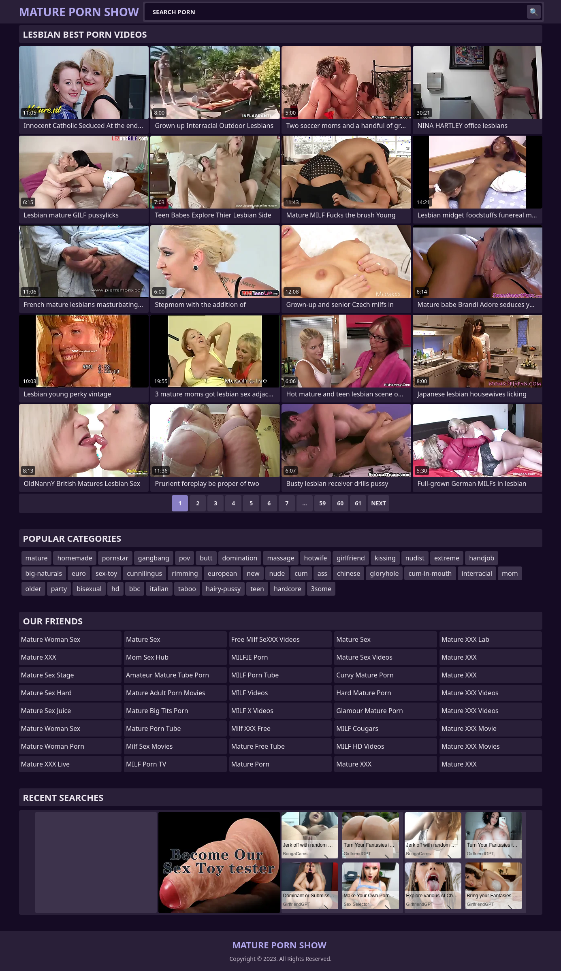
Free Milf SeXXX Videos (265, 639)
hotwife (315, 558)
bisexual (89, 588)
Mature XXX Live (45, 764)
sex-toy (106, 573)
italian (159, 588)
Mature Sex (143, 639)
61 (358, 503)
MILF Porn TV (146, 764)
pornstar (115, 558)
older (33, 588)
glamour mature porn (369, 710)
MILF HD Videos (360, 746)
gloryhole (384, 573)
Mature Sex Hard (46, 692)
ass (322, 573)
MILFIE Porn (249, 657)
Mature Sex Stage (47, 675)
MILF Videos (249, 692)
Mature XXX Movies (471, 746)
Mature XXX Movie (469, 728)
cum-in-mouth (430, 573)
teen (257, 588)
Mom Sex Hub (147, 657)
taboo (187, 588)
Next (378, 503)
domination (240, 558)
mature (37, 558)
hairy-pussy (223, 588)
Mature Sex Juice (46, 710)
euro (79, 573)
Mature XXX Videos (470, 692)
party (59, 588)
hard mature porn (363, 692)
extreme (446, 558)
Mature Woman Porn (53, 746)
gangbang (153, 558)
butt (206, 558)
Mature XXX (38, 657)
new (253, 573)
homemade (74, 558)
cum (301, 573)
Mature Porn (250, 764)
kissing (385, 558)
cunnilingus (144, 573)
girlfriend (351, 558)
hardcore (287, 588)
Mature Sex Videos (364, 657)
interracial (477, 573)
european (222, 573)
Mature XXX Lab (465, 639)
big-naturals (44, 573)
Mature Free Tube (258, 746)
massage (280, 558)
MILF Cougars (357, 728)
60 (340, 503)
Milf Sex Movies (149, 746)
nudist (414, 558)
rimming (185, 573)
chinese (348, 573)
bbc (134, 588)
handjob (481, 558)
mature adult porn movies (165, 692)
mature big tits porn (157, 710)
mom (510, 573)
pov (184, 558)
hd (115, 588)
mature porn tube (153, 728)
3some (321, 588)
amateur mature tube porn (167, 675)
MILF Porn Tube (255, 675)
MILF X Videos (252, 710)
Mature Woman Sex (51, 639)
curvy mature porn (365, 675)
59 (322, 503)
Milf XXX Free (251, 728)
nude (277, 573)
